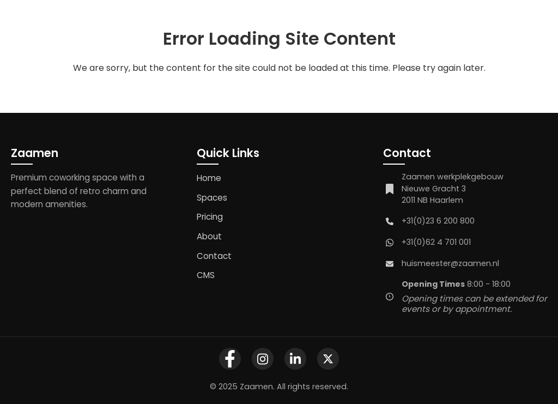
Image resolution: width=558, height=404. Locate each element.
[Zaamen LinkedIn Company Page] (295, 359)
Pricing (210, 216)
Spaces (212, 197)
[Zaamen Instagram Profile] (263, 359)
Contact (214, 256)
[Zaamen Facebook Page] (230, 359)
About (209, 236)
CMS (206, 275)
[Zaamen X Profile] (328, 359)
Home (209, 178)
